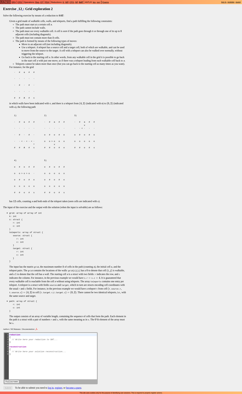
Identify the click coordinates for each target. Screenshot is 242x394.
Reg (37, 2)
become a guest (73, 383)
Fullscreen (12, 377)
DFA (14, 2)
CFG (20, 2)
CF (41, 2)
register (230, 2)
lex (94, 2)
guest (238, 2)
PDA (47, 2)
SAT (81, 2)
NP (76, 2)
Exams (105, 2)
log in (223, 2)
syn (98, 2)
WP (66, 2)
